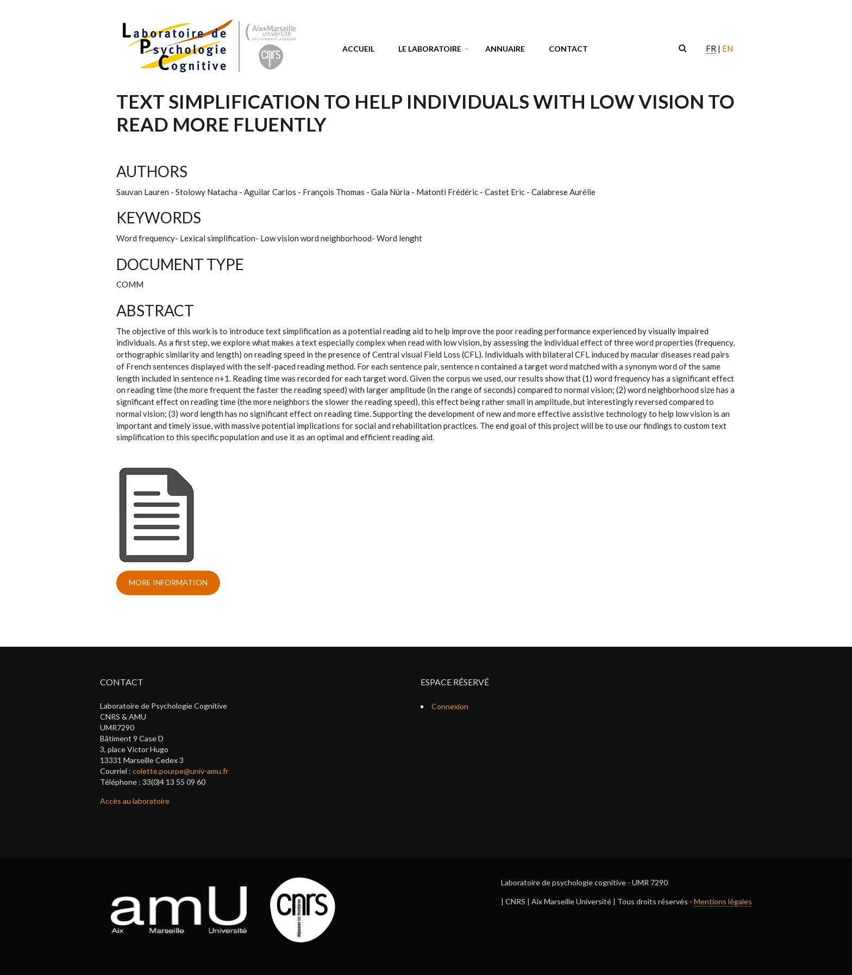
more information (168, 582)
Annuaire (505, 48)
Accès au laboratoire (135, 800)
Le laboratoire (429, 48)
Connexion (449, 706)
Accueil (358, 48)
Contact (568, 48)
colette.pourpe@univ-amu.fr (180, 771)
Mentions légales (723, 901)
